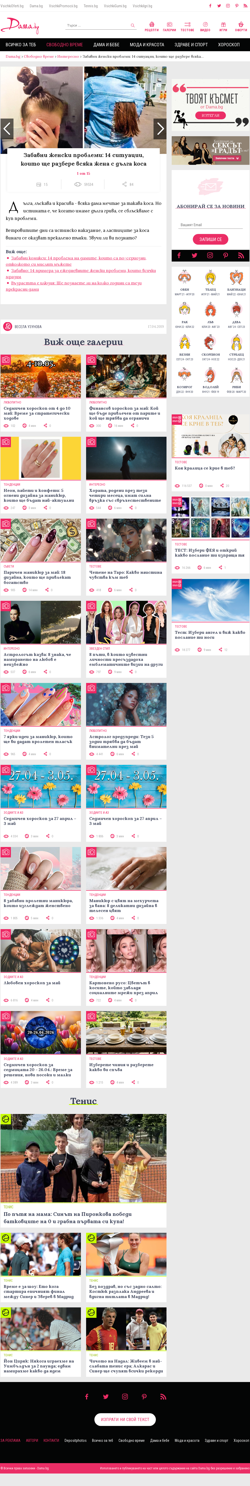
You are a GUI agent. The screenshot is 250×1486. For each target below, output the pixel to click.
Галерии (169, 26)
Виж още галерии (83, 354)
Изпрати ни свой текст (125, 1432)
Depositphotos (76, 1453)
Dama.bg (36, 6)
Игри (223, 26)
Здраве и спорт (191, 44)
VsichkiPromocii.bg (63, 6)
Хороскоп (229, 44)
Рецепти (152, 26)
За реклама (10, 1453)
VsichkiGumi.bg (115, 6)
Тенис (83, 1113)
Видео (205, 26)
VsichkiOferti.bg (12, 6)
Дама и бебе (106, 44)
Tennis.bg (91, 6)
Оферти (241, 26)
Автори (32, 1453)
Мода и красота (147, 44)
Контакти (51, 1453)
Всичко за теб (21, 44)
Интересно (68, 56)
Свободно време (64, 44)
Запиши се (210, 244)
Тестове (187, 26)
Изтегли (210, 120)
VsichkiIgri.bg (142, 6)
